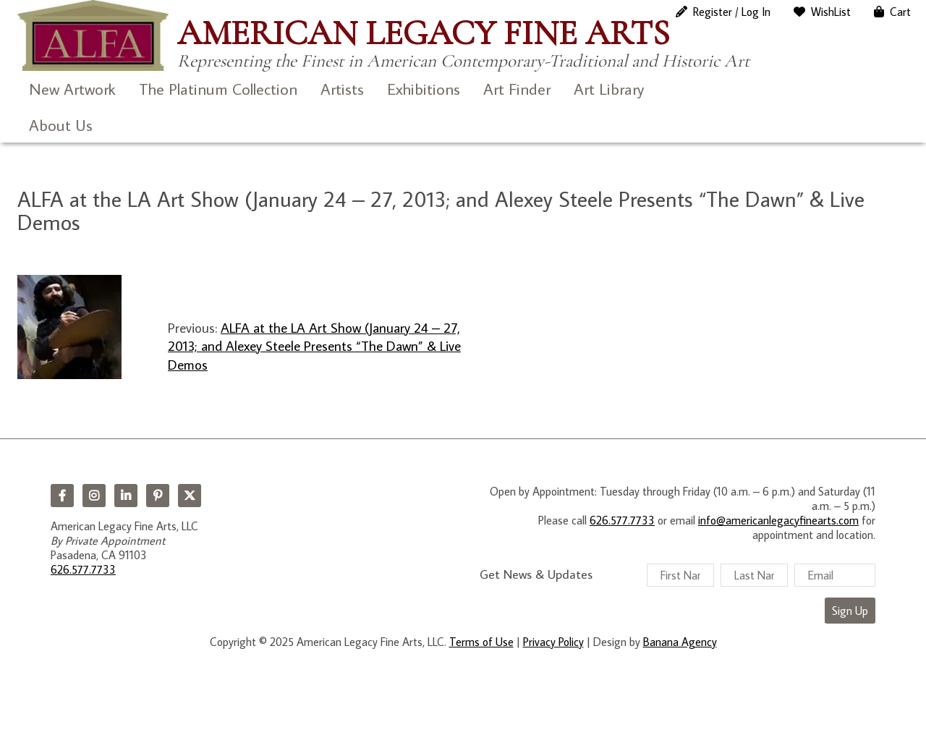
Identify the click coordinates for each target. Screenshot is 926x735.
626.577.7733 (83, 569)
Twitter (189, 495)
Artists (342, 88)
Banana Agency (680, 641)
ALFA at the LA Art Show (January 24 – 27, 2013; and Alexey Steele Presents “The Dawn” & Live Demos (314, 345)
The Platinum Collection (218, 88)
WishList (831, 11)
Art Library (609, 88)
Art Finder (517, 88)
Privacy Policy (553, 641)
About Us (61, 124)
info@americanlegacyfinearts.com (778, 520)
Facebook (62, 495)
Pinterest (157, 495)
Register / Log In (731, 11)
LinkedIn (125, 495)
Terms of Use (481, 641)
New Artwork (72, 88)
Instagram (94, 495)
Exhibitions (423, 88)
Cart (900, 11)
